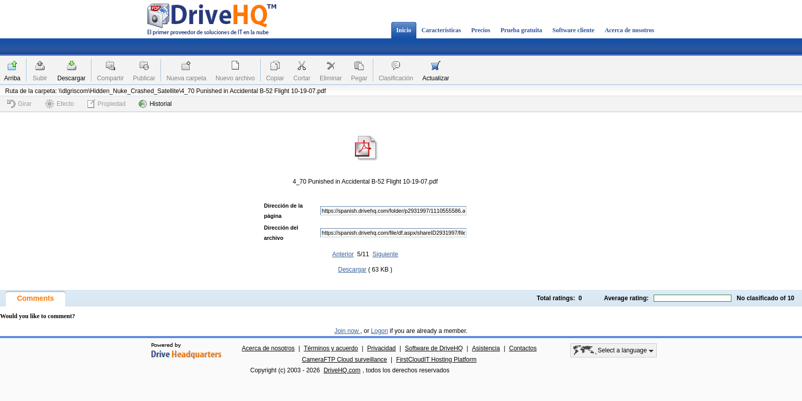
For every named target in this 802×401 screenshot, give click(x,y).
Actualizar (436, 78)
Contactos (523, 348)
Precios (480, 30)
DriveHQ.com (342, 370)
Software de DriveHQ (434, 348)
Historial (155, 104)
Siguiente (385, 254)
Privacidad (381, 348)
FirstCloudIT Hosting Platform (436, 359)
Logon (379, 331)
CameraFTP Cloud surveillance (344, 359)
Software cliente (573, 30)
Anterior (343, 254)
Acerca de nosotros (629, 30)
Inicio (403, 30)
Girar (19, 104)
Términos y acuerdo (331, 348)
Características (441, 30)
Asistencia (486, 348)
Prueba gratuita (521, 30)
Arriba (12, 78)
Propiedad (106, 103)
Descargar (71, 78)
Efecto (59, 103)
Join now (348, 331)
